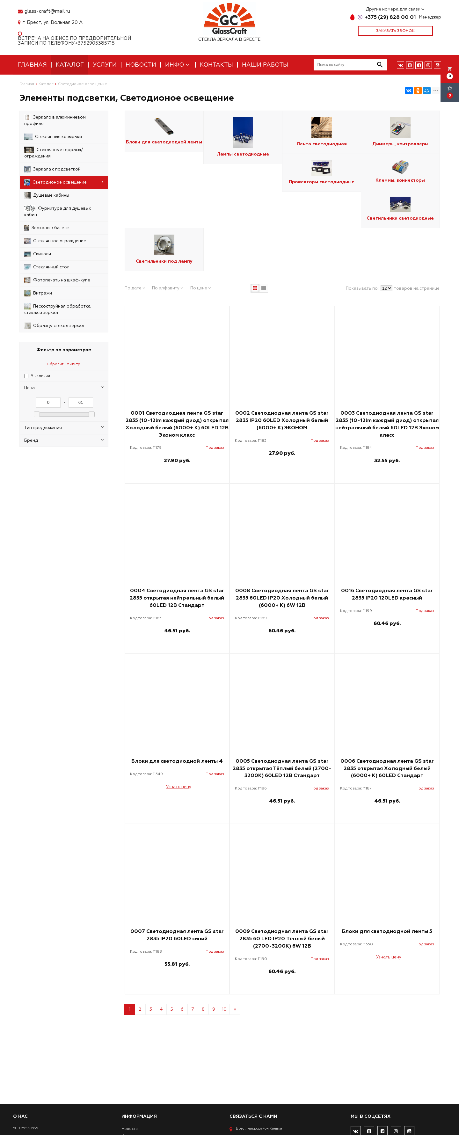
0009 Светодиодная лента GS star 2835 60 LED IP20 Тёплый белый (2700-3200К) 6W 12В (282, 938)
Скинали (37, 254)
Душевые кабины (46, 195)
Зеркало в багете (46, 228)
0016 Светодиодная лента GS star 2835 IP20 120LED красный (387, 594)
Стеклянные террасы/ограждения (53, 153)
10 (224, 1009)
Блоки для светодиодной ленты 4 (177, 761)
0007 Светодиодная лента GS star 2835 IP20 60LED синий (177, 935)
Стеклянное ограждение (55, 241)
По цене (200, 288)
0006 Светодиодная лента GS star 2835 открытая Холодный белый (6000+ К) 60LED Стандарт (387, 768)
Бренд (64, 440)
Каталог (70, 65)
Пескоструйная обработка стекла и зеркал (57, 309)
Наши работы (265, 65)
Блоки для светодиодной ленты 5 (387, 931)
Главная (32, 65)
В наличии (40, 376)
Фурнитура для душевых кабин (57, 211)
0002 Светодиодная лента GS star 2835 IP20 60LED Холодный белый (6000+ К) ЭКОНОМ (282, 420)
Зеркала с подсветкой (52, 169)
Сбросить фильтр (63, 364)
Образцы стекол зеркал (54, 326)
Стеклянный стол (46, 267)
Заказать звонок (395, 30)
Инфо (178, 65)
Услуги (105, 65)
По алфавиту (167, 288)
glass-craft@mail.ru (47, 11)
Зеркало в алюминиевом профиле (55, 120)
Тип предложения (64, 427)
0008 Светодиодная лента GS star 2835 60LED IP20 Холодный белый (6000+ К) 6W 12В (282, 597)
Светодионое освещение (64, 182)
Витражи (38, 293)
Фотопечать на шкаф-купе (57, 280)
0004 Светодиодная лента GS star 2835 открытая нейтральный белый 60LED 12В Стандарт (177, 597)
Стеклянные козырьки (53, 137)
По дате (135, 288)
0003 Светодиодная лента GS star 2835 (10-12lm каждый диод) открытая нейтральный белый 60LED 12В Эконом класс (387, 424)
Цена (64, 387)
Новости (141, 65)
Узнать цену (178, 786)
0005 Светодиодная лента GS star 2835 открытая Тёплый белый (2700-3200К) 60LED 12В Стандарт (282, 768)
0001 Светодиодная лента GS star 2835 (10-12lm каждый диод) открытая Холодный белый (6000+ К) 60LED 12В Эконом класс (177, 424)
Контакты (216, 65)
